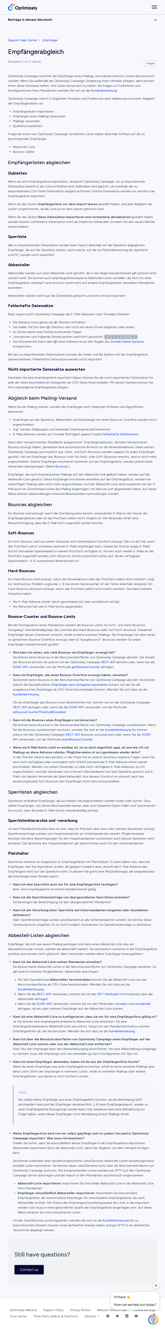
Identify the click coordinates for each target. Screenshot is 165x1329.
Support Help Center (22, 40)
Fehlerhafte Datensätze (119, 434)
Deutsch (92, 1316)
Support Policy (53, 1310)
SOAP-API (20, 667)
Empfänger (50, 40)
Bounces (61, 466)
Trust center (18, 1316)
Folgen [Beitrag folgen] (150, 63)
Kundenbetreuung (104, 90)
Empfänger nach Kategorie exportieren (80, 685)
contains (121, 1004)
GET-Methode (107, 994)
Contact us (29, 1269)
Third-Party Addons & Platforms (55, 1316)
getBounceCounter (86, 667)
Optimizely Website (23, 1310)
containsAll (142, 1004)
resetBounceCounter (77, 739)
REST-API (108, 662)
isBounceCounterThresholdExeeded (39, 712)
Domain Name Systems (127, 341)
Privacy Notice (80, 1310)
